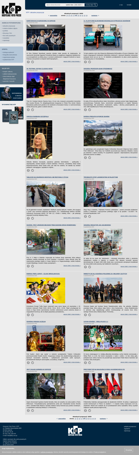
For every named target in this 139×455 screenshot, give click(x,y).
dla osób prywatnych (9, 35)
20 (80, 15)
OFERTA (4, 49)
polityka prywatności (130, 426)
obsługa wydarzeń (8, 52)
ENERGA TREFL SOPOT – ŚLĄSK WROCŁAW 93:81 (43, 274)
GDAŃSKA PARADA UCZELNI (36, 321)
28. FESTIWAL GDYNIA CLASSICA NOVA (40, 68)
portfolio (5, 31)
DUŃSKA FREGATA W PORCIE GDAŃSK (97, 116)
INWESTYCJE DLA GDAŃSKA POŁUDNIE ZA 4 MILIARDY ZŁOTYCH (105, 274)
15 (69, 15)
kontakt (129, 5)
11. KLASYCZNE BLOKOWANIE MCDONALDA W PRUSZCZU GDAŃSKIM (107, 21)
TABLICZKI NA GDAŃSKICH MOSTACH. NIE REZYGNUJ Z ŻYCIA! (47, 177)
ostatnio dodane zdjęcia (10, 28)
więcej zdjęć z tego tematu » (72, 61)
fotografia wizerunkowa (10, 55)
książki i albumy (8, 71)
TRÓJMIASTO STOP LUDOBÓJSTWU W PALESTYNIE (101, 177)
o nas (121, 5)
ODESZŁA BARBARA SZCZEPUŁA (38, 116)
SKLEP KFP (5, 68)
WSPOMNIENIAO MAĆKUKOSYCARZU (17, 96)
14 (67, 15)
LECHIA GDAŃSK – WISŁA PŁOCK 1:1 (96, 321)
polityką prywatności (47, 452)
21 (82, 15)
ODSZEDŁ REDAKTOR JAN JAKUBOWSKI (97, 225)
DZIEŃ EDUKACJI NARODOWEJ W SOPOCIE (41, 21)
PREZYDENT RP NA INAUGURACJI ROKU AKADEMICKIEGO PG (104, 369)
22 (84, 15)
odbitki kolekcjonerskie (10, 74)
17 (73, 15)
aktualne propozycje (9, 26)
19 (78, 15)
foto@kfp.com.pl (12, 435)
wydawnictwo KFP (8, 59)
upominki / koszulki (8, 81)
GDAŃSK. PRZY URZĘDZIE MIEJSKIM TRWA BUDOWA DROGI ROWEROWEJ (51, 225)
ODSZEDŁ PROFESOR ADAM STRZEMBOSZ (98, 68)
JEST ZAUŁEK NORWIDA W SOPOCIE (39, 369)
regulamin (127, 428)
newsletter (6, 38)
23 (86, 15)
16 (71, 15)
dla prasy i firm (7, 33)
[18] (76, 15)
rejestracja (6, 40)
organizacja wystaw (9, 57)
